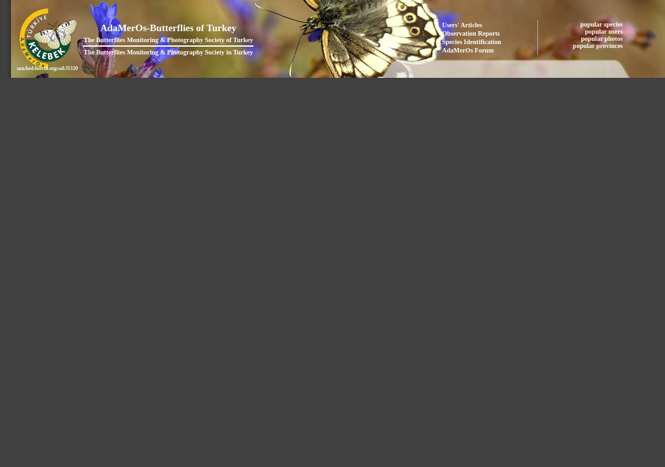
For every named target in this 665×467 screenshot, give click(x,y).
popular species (602, 24)
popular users (605, 31)
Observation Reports (471, 33)
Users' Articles (462, 25)
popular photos (602, 38)
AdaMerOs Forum (468, 50)
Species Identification (471, 41)
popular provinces (599, 45)
